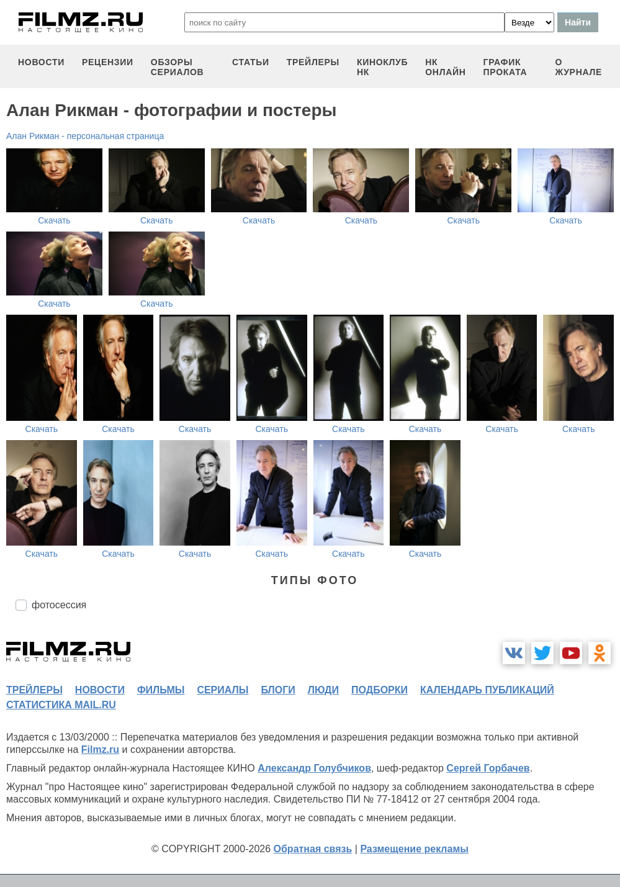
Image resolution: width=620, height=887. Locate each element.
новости (41, 62)
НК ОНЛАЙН (445, 67)
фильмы (160, 690)
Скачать (54, 220)
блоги (278, 690)
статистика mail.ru (61, 705)
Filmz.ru (100, 749)
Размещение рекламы (414, 849)
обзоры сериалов (177, 67)
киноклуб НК (382, 67)
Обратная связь (313, 849)
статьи (250, 62)
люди (323, 690)
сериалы (222, 690)
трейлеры (313, 62)
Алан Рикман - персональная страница (85, 136)
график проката (505, 67)
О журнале (578, 67)
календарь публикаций (487, 690)
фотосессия (59, 605)
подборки (379, 690)
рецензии (107, 62)
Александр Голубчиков (314, 768)
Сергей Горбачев (487, 768)
